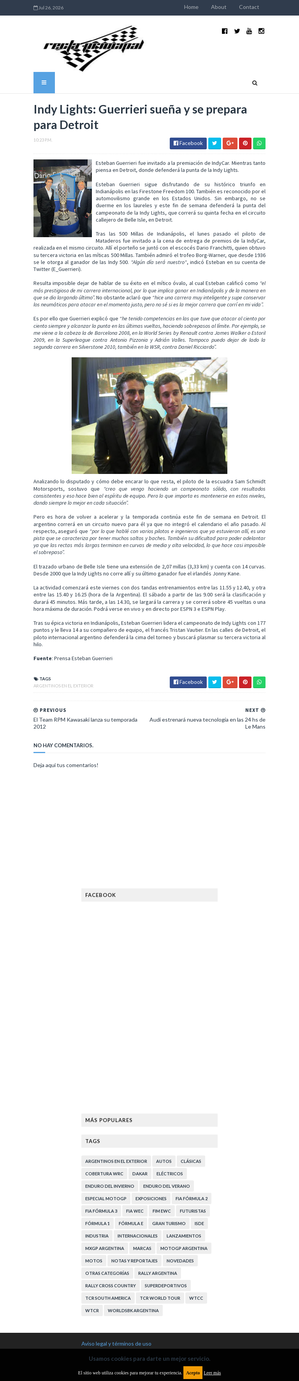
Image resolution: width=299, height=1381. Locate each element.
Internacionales (138, 1165)
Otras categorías (107, 1203)
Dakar (140, 1103)
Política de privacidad (106, 1326)
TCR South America (108, 1228)
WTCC (196, 1228)
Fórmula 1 (97, 1153)
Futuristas (193, 1140)
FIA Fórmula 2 (192, 1128)
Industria (97, 1165)
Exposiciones (151, 1128)
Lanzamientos (184, 1165)
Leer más (212, 1373)
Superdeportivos (166, 1215)
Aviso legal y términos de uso (116, 1273)
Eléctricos (170, 1103)
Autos (164, 1091)
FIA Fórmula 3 (101, 1140)
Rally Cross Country (110, 1215)
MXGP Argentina (104, 1178)
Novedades (180, 1190)
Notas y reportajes (134, 1190)
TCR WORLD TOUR (160, 1228)
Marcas (142, 1178)
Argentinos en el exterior (34, 622)
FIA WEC (135, 1140)
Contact (279, 6)
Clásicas (191, 1091)
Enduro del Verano (166, 1116)
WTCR (92, 1240)
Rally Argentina (157, 1203)
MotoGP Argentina (184, 1178)
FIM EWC (162, 1140)
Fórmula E (131, 1153)
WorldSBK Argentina (133, 1240)
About (248, 6)
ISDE (199, 1153)
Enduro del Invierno (109, 1116)
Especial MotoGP (106, 1128)
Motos (93, 1190)
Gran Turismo (169, 1153)
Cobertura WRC (104, 1103)
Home (221, 6)
